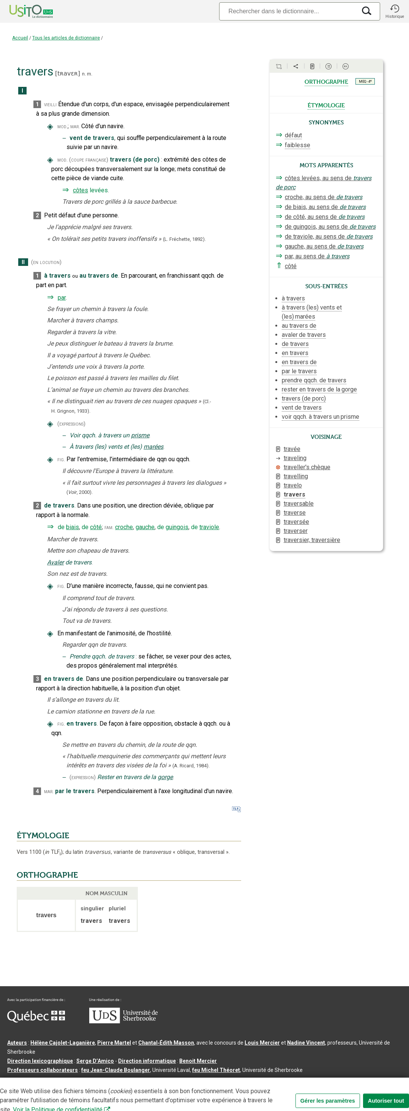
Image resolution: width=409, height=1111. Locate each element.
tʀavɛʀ (67, 73)
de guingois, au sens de (330, 226)
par (62, 297)
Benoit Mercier (198, 1061)
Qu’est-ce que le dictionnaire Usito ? (52, 1082)
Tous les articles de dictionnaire (66, 38)
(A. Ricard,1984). (191, 765)
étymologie (326, 104)
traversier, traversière (312, 540)
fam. (109, 527)
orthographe (326, 81)
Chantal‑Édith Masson (166, 1043)
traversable (299, 503)
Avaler (55, 562)
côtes (80, 190)
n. (84, 74)
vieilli (50, 104)
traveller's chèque (307, 467)
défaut (293, 135)
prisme (140, 435)
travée (292, 449)
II (23, 262)
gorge (165, 777)
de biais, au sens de (325, 207)
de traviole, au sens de (329, 236)
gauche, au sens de (324, 246)
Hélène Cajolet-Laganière (62, 1043)
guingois (177, 527)
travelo (293, 485)
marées (153, 446)
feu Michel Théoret (216, 1070)
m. (89, 74)
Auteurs (17, 1043)
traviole (209, 527)
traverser (296, 530)
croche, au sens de (323, 197)
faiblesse (297, 145)
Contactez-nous (122, 1082)
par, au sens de (317, 256)
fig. (61, 459)
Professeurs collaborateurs (42, 1070)
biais (72, 527)
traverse (295, 512)
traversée (296, 521)
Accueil (20, 38)
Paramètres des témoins (240, 1082)
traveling (295, 458)
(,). (79, 492)
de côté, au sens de (325, 216)
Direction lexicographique (40, 1061)
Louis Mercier (262, 1043)
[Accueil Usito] (23, 11)
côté (96, 527)
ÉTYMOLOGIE (43, 835)
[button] (394, 11)
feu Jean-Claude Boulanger (115, 1070)
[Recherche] (288, 11)
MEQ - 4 (365, 81)
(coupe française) (88, 160)
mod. (62, 126)
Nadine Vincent (306, 1043)
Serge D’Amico (95, 1061)
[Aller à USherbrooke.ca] (123, 1021)
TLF (53, 852)
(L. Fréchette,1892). (184, 239)
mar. (75, 126)
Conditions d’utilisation (176, 1082)
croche (124, 527)
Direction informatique (147, 1061)
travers (294, 494)
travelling (296, 476)
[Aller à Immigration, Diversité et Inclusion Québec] (36, 1021)
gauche (145, 527)
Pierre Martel (114, 1043)
